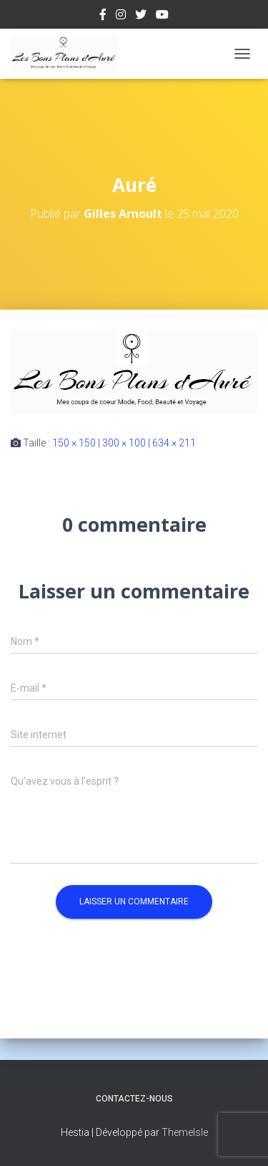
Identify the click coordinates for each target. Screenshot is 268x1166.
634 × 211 (174, 443)
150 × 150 (74, 443)
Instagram (121, 16)
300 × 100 (124, 443)
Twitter (141, 16)
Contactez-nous (134, 1099)
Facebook (102, 16)
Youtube (162, 16)
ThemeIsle (185, 1132)
